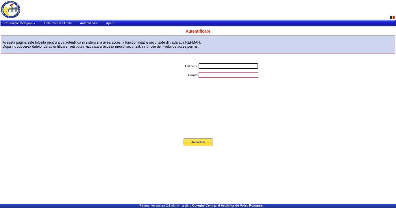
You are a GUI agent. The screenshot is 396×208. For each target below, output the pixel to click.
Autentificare (89, 23)
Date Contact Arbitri (58, 23)
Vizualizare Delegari (19, 23)
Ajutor (110, 23)
